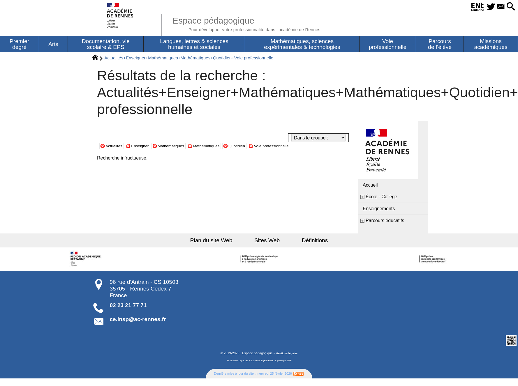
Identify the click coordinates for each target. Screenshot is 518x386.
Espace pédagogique (261, 23)
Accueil (370, 186)
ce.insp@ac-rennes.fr (138, 321)
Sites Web (267, 242)
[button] (509, 7)
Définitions (306, 242)
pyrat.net (242, 362)
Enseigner (145, 147)
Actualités (115, 147)
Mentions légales (287, 355)
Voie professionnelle (295, 147)
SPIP (291, 362)
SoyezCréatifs (267, 362)
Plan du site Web (221, 242)
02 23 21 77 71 (128, 307)
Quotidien (256, 147)
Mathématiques (180, 147)
